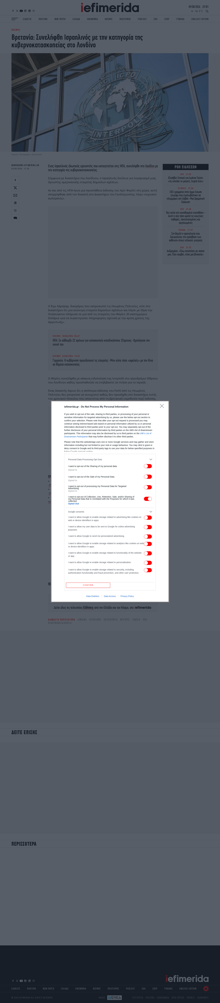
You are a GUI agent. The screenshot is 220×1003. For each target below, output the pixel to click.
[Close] (163, 406)
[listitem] (110, 458)
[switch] (148, 465)
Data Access (110, 597)
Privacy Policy (127, 597)
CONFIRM (89, 585)
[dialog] (110, 501)
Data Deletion (92, 597)
